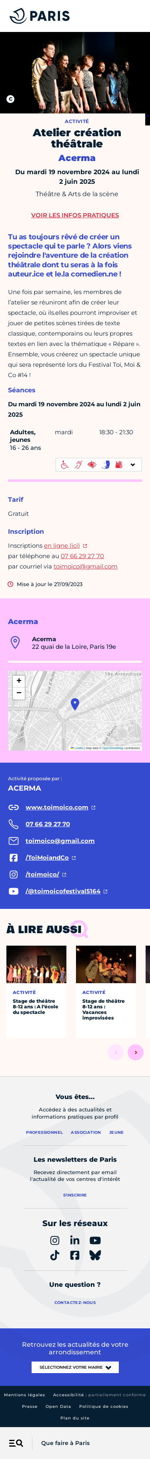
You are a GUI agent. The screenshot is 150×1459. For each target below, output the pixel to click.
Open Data (58, 1406)
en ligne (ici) (62, 545)
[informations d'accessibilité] (99, 464)
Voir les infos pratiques (75, 215)
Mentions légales (24, 1394)
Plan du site (75, 1418)
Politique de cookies (103, 1406)
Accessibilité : (99, 1394)
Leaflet (77, 748)
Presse (30, 1406)
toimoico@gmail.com (86, 566)
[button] (75, 704)
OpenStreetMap (113, 748)
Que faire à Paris (65, 1443)
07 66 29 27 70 (82, 556)
